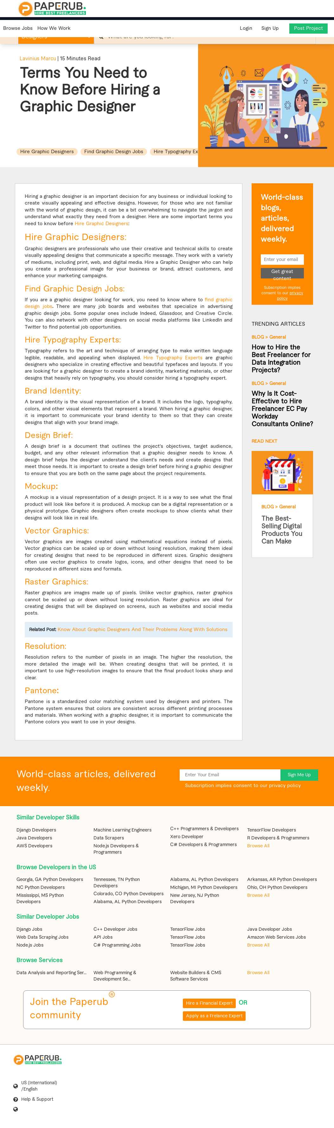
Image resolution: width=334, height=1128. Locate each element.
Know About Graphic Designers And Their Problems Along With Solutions (143, 629)
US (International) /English (39, 1086)
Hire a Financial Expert (209, 1003)
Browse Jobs (18, 28)
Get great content (282, 273)
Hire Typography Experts (173, 357)
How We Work (54, 28)
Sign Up (270, 28)
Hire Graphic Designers (101, 223)
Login (246, 28)
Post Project (308, 28)
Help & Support (37, 1099)
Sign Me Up (299, 775)
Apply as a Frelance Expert (214, 1016)
